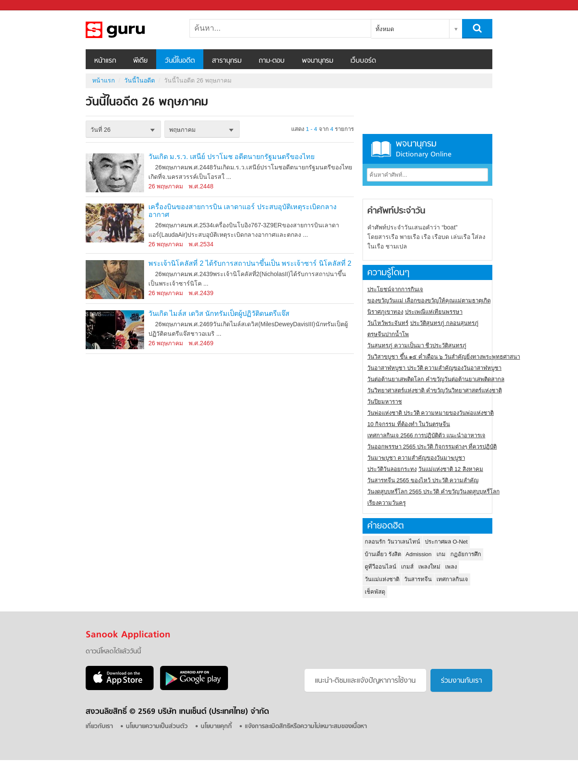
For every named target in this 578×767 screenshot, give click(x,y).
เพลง (451, 566)
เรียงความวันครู (386, 503)
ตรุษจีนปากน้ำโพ (388, 334)
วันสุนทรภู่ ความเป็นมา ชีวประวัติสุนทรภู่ (416, 345)
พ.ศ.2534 (201, 244)
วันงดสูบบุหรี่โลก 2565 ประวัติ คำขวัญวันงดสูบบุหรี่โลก (433, 491)
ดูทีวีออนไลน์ (380, 566)
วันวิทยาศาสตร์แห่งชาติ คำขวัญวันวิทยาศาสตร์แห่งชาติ (434, 390)
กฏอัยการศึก (465, 554)
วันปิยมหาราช (384, 401)
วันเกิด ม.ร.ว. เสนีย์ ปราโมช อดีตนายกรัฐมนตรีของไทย (231, 156)
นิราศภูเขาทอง (385, 312)
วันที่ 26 (100, 129)
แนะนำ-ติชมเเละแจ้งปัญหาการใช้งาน (365, 681)
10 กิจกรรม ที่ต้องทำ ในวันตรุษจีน (408, 424)
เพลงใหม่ (429, 566)
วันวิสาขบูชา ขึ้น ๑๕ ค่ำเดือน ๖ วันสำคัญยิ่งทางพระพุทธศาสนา (443, 356)
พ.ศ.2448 (201, 186)
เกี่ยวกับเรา (99, 727)
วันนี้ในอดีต (180, 61)
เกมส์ (407, 566)
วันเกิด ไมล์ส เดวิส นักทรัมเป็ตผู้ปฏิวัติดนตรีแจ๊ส (218, 313)
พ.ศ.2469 (201, 343)
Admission (419, 554)
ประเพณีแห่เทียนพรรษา (433, 312)
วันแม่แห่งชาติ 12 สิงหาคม (450, 469)
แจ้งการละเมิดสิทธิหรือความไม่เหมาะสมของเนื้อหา (306, 727)
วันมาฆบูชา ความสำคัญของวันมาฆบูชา (416, 458)
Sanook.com (26, 5)
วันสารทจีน (418, 579)
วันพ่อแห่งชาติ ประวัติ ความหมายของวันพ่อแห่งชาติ (430, 413)
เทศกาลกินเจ (452, 579)
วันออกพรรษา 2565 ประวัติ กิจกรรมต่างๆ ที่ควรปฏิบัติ (432, 446)
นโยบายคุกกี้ (216, 727)
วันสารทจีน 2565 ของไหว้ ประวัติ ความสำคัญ (422, 480)
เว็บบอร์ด (363, 61)
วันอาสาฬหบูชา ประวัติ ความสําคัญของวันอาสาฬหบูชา (434, 368)
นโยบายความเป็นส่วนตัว (157, 727)
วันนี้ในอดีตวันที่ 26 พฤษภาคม (131, 29)
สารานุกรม (226, 61)
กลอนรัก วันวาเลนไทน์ (392, 541)
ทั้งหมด (385, 28)
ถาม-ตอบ (272, 61)
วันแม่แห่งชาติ (382, 579)
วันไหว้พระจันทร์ (387, 323)
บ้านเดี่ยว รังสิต (383, 554)
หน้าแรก (105, 61)
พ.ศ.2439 (201, 293)
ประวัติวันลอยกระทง (392, 469)
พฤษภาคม (182, 129)
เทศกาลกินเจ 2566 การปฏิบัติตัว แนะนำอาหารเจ (426, 435)
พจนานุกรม (317, 61)
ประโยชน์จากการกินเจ (395, 289)
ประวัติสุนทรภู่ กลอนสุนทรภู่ (444, 323)
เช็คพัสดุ (375, 592)
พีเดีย (140, 61)
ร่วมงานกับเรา (461, 681)
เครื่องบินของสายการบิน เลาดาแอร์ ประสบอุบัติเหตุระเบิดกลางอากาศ (242, 210)
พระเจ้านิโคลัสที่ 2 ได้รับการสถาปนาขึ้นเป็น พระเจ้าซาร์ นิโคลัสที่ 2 (249, 263)
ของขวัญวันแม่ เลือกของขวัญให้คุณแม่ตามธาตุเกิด (429, 300)
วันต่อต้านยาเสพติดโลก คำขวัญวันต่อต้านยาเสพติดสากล (435, 379)
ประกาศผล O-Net (446, 541)
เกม (441, 554)
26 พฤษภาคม (165, 186)
